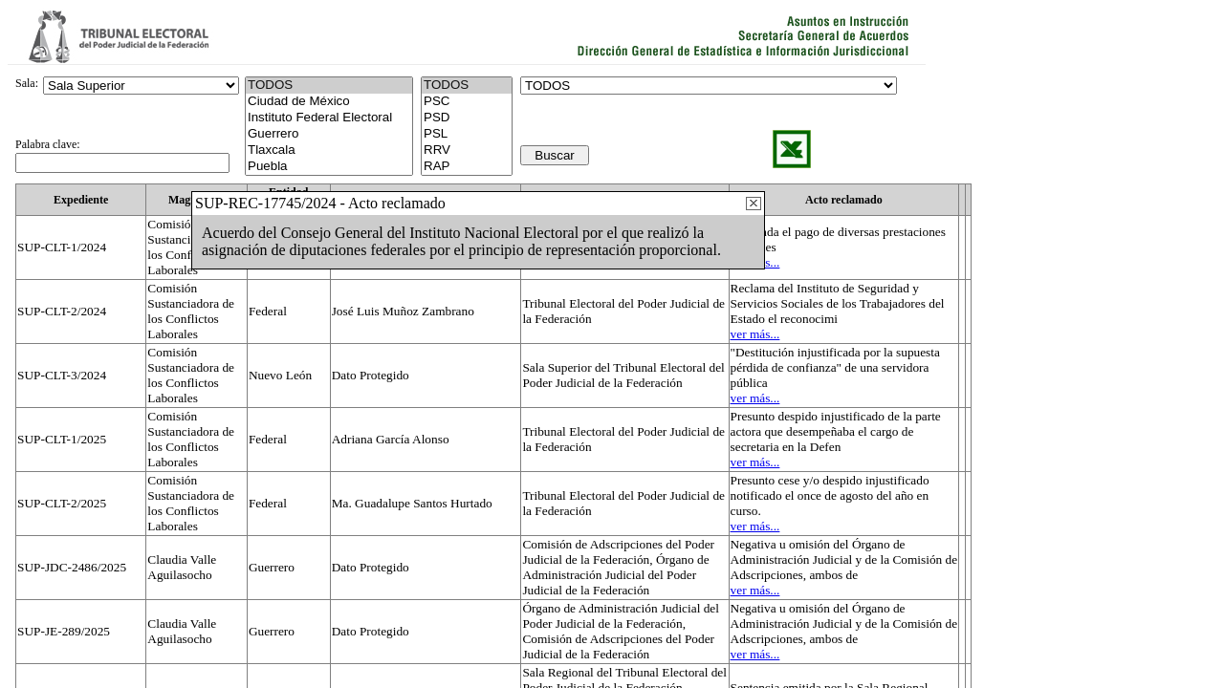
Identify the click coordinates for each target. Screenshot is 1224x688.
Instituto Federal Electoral (329, 118)
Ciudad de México (329, 102)
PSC (467, 102)
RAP (467, 167)
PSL (467, 134)
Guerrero (329, 134)
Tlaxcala (329, 150)
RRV (467, 150)
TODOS (467, 85)
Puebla (329, 167)
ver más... (755, 334)
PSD (467, 118)
